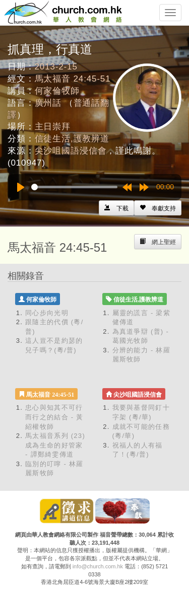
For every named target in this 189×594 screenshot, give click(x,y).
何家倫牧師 (57, 91)
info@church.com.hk (98, 566)
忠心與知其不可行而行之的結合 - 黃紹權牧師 (54, 417)
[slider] (74, 187)
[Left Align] (157, 207)
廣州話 (48, 103)
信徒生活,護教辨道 (72, 138)
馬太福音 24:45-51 (73, 79)
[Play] (21, 187)
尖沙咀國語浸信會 (71, 151)
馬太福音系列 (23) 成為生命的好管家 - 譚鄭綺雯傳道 (55, 445)
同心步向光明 (47, 313)
